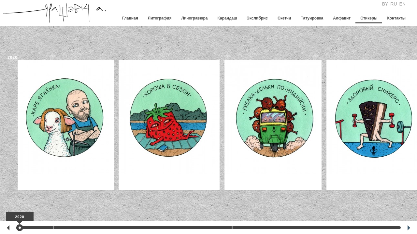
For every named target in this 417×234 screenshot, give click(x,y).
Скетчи (284, 18)
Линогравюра (194, 18)
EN (402, 3)
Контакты (396, 18)
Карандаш (227, 18)
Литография (160, 18)
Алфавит (342, 18)
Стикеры (368, 18)
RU (393, 3)
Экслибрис (257, 18)
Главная (130, 18)
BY (385, 3)
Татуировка (312, 18)
